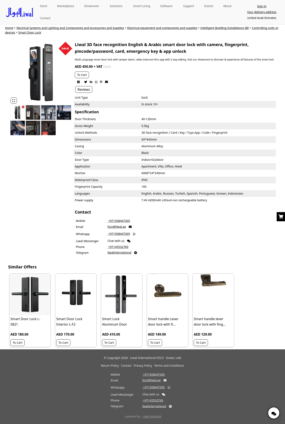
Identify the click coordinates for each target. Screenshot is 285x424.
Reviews (84, 89)
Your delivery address (261, 12)
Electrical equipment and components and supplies (162, 28)
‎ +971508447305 (119, 221)
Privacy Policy (143, 365)
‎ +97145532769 (118, 247)
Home (9, 28)
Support (188, 6)
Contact (45, 18)
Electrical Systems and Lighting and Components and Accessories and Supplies (70, 28)
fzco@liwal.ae (117, 227)
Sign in (261, 6)
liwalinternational (119, 252)
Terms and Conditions (169, 365)
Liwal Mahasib (152, 416)
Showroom (91, 6)
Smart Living (141, 6)
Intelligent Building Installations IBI (224, 28)
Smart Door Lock (29, 32)
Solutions (116, 6)
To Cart (82, 75)
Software (166, 6)
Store (43, 6)
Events (208, 6)
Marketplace (65, 6)
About (227, 6)
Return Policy (110, 365)
